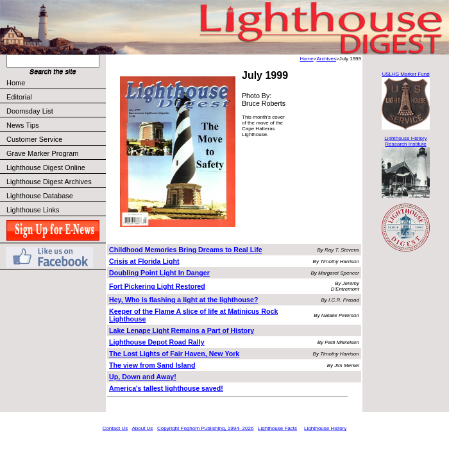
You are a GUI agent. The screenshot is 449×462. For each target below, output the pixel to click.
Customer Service (55, 139)
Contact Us (115, 428)
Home (15, 83)
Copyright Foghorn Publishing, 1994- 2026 (205, 428)
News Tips (22, 125)
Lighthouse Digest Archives (49, 181)
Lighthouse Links (33, 210)
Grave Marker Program (42, 153)
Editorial (55, 97)
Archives (326, 59)
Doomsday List (29, 111)
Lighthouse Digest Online (45, 167)
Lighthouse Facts (277, 428)
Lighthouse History (325, 428)
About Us (142, 428)
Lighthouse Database (39, 196)
